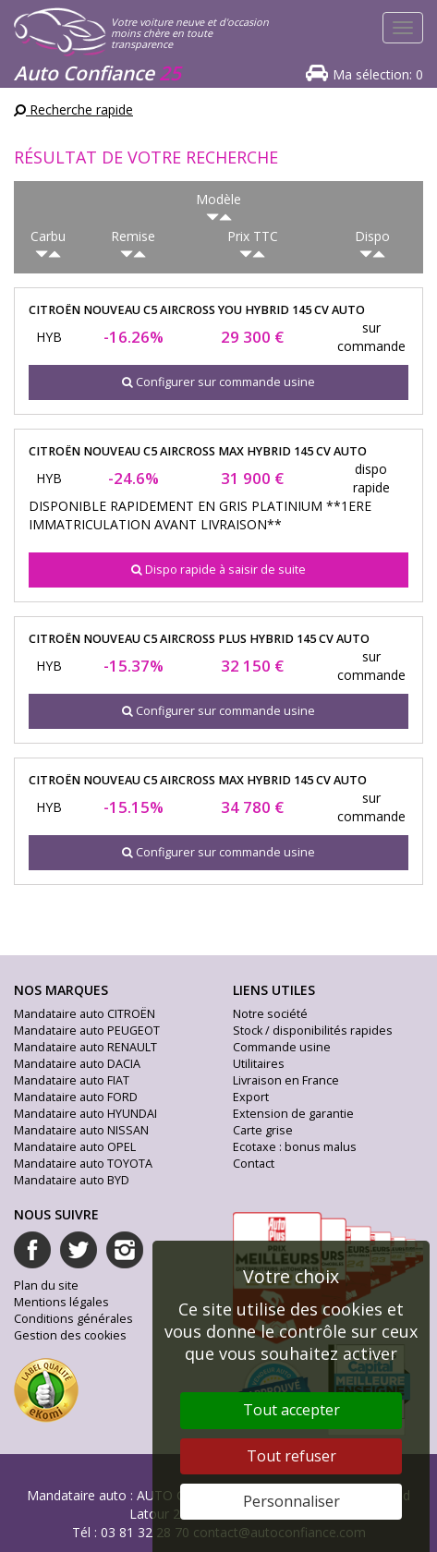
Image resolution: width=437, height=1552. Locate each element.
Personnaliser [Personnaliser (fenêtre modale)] (291, 1501)
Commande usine (282, 1047)
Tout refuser (291, 1456)
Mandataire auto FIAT (71, 1080)
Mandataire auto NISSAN (81, 1130)
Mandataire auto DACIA (77, 1064)
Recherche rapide (73, 109)
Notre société (270, 1014)
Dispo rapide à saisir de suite (218, 569)
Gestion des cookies (70, 1335)
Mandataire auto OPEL (75, 1147)
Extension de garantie (293, 1114)
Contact (253, 1163)
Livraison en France (286, 1080)
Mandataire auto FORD (76, 1097)
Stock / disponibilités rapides (313, 1030)
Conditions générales (73, 1319)
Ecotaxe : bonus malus (295, 1147)
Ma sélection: (378, 74)
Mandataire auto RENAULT (85, 1047)
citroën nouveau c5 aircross (197, 310)
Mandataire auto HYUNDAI (85, 1114)
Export (251, 1097)
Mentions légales (61, 1302)
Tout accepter (291, 1410)
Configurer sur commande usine (218, 382)
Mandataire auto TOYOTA (83, 1163)
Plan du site (46, 1285)
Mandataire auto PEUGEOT (87, 1030)
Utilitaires (259, 1064)
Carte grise (263, 1130)
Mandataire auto (77, 1495)
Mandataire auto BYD (71, 1180)
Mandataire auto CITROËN (84, 1014)
